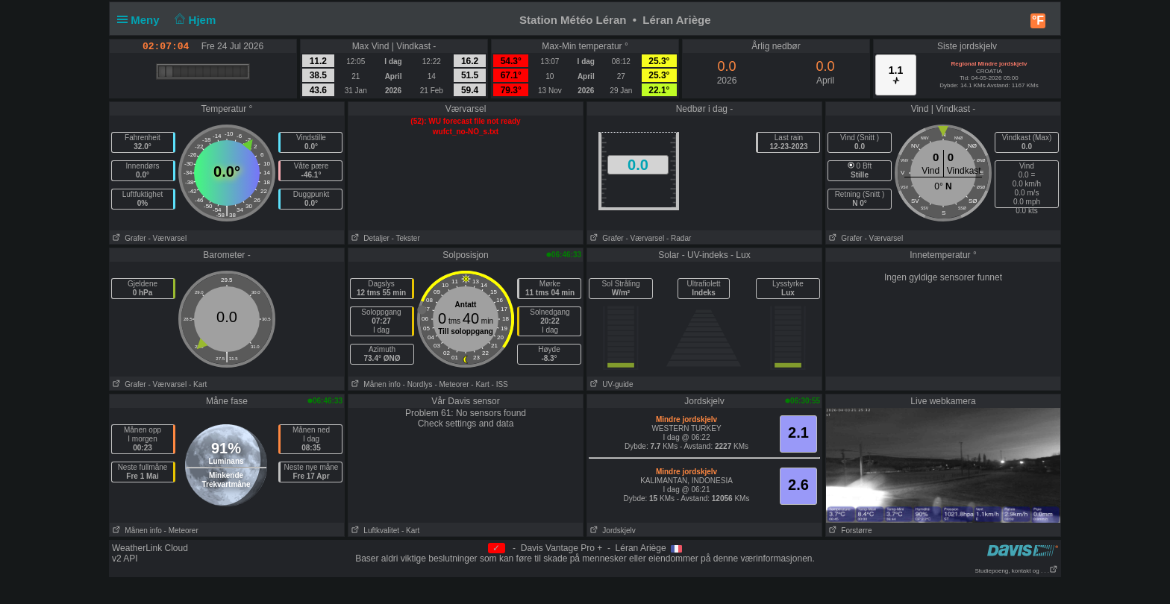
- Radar (678, 238)
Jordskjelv (611, 530)
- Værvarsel (167, 238)
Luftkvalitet (373, 530)
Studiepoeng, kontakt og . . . (1016, 570)
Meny (141, 19)
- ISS (500, 384)
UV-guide (610, 384)
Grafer (128, 238)
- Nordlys (418, 384)
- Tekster (406, 238)
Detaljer (369, 238)
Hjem (194, 19)
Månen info (374, 384)
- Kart (198, 384)
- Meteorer (451, 384)
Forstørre (849, 530)
